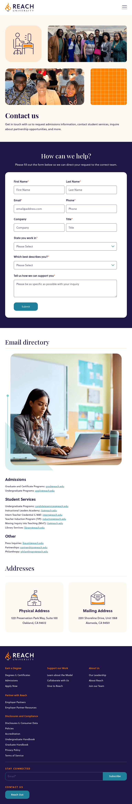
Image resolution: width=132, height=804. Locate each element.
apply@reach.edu (44, 490)
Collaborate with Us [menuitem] (58, 680)
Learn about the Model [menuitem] (60, 675)
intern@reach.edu (52, 515)
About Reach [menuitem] (96, 680)
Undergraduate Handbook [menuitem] (20, 739)
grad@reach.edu (55, 486)
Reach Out (17, 794)
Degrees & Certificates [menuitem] (17, 675)
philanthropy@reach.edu (34, 551)
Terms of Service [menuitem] (14, 755)
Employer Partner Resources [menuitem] (20, 707)
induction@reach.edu (54, 519)
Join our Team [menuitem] (96, 686)
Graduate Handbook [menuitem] (16, 744)
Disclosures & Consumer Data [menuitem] (21, 723)
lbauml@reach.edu (33, 543)
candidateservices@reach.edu (51, 506)
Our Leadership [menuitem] (97, 675)
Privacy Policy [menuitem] (12, 750)
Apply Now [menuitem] (11, 686)
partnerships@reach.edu (33, 547)
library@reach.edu (34, 527)
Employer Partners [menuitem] (15, 702)
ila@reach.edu (49, 510)
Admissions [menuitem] (11, 680)
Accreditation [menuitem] (12, 734)
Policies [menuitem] (9, 728)
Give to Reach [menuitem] (55, 686)
